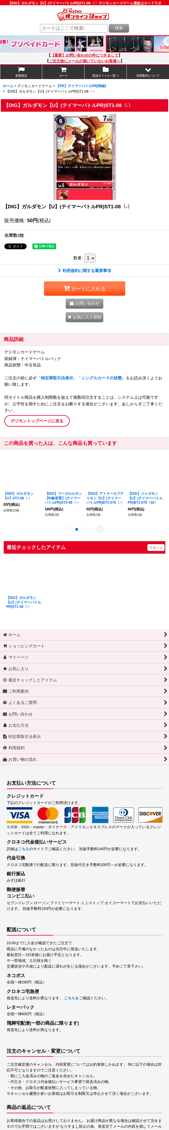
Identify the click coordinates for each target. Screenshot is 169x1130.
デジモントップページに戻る (37, 421)
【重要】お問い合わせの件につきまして (84, 55)
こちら (23, 849)
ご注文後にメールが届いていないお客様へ (84, 61)
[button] (148, 72)
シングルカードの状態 (101, 378)
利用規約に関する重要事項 (84, 270)
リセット (156, 548)
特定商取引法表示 (57, 378)
